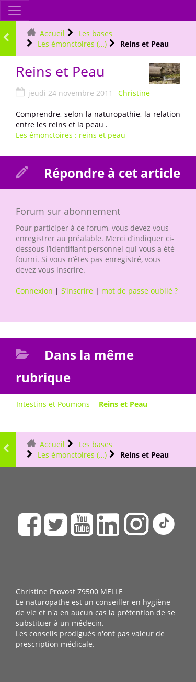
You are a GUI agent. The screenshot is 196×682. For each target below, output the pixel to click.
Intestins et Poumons (53, 404)
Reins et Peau (123, 404)
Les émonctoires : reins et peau (70, 135)
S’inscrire (77, 291)
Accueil (52, 33)
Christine (134, 93)
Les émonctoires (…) (72, 44)
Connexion (34, 291)
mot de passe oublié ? (139, 291)
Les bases (95, 33)
